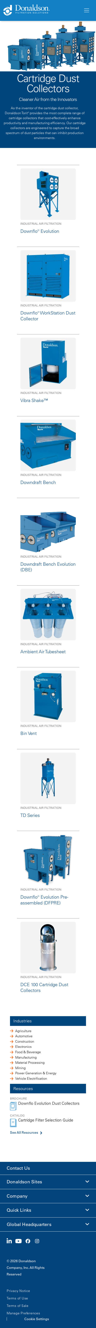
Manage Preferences (23, 1313)
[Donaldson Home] (41, 10)
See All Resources (24, 1132)
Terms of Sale (18, 1306)
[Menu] (86, 10)
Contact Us (18, 1168)
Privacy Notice (18, 1291)
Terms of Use (17, 1298)
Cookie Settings (36, 1319)
